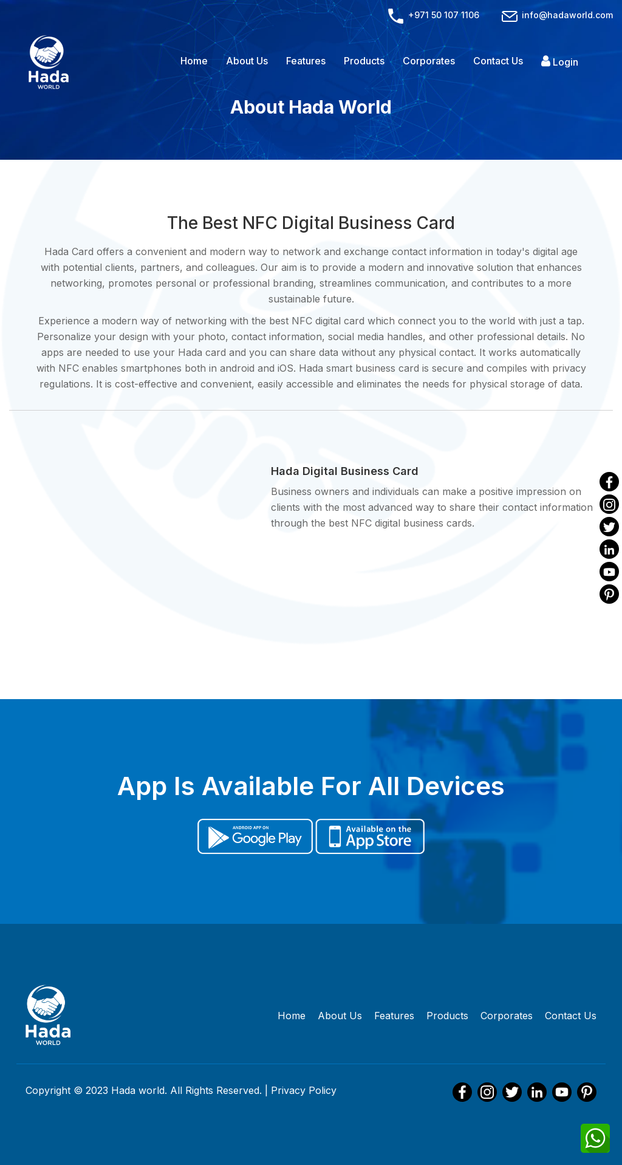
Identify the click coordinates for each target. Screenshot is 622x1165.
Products (364, 61)
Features (306, 61)
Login (559, 61)
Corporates (429, 61)
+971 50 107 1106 (434, 15)
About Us (247, 61)
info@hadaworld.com (556, 15)
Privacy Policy (304, 1090)
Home (194, 61)
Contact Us (498, 61)
